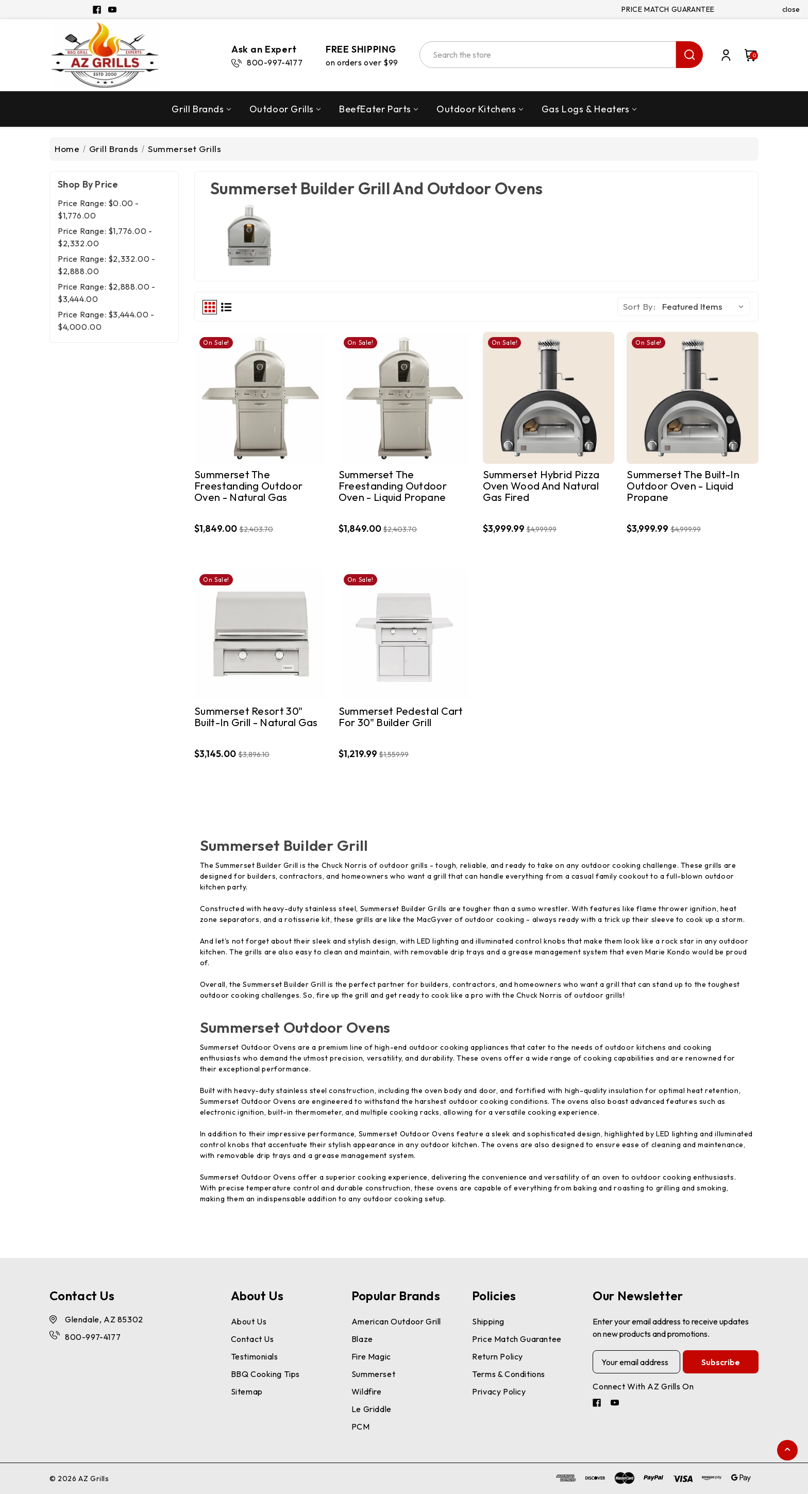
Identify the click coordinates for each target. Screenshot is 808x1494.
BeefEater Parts (378, 109)
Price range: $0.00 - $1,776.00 (98, 209)
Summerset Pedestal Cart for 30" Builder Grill (401, 717)
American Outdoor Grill (396, 1321)
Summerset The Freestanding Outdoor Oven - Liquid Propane (393, 486)
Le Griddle (371, 1409)
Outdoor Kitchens (479, 109)
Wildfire (366, 1391)
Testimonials (254, 1356)
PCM (360, 1426)
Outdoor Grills (285, 109)
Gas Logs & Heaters (589, 109)
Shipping (488, 1321)
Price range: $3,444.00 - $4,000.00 (106, 320)
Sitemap (247, 1391)
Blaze (362, 1339)
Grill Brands (201, 109)
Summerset (373, 1374)
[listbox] (705, 306)
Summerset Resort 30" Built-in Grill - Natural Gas (255, 717)
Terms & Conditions (508, 1374)
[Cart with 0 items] (745, 55)
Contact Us (252, 1339)
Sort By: (639, 306)
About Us (249, 1321)
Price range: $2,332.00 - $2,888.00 (106, 265)
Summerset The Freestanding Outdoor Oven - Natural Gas (248, 486)
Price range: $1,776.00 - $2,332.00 (105, 237)
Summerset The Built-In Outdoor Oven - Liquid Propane (683, 486)
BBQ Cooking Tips (265, 1374)
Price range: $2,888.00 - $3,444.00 (106, 292)
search (689, 54)
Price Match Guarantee (517, 1339)
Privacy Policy (499, 1391)
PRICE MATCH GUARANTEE (668, 9)
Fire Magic (371, 1356)
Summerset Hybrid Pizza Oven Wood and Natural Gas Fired (541, 486)
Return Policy (497, 1356)
